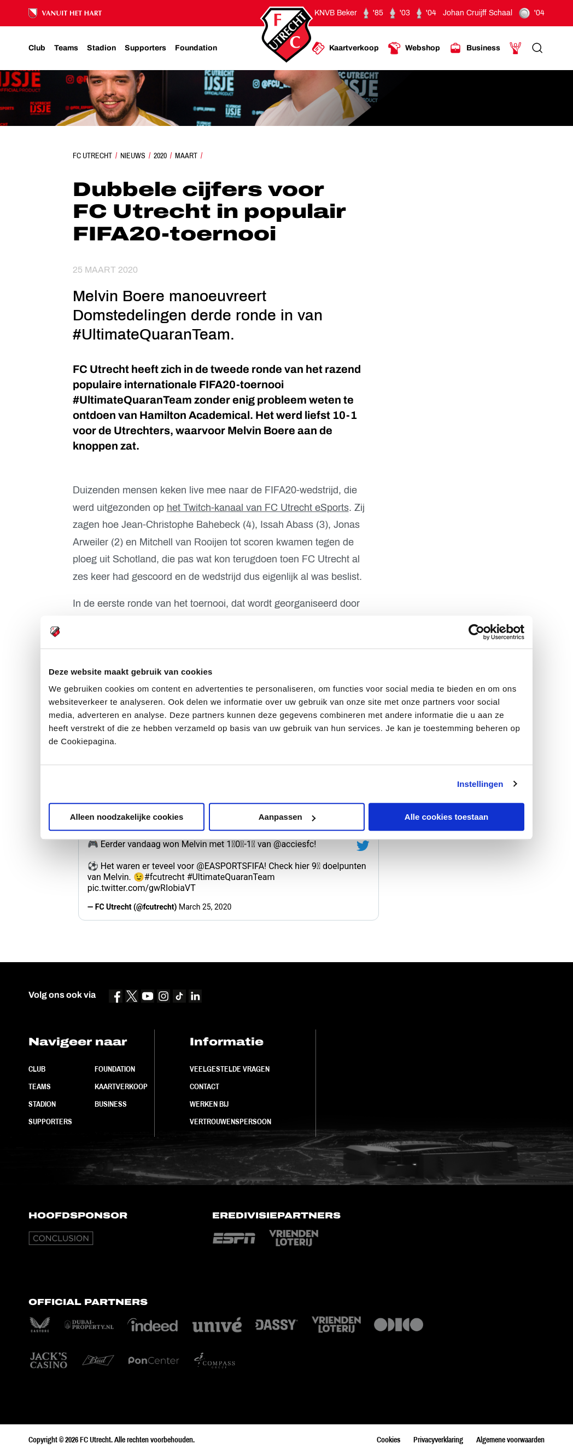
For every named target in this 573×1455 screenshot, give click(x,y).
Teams (39, 1086)
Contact (204, 1086)
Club (36, 1069)
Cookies (388, 1440)
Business (111, 1104)
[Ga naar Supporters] (145, 48)
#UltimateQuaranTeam (231, 877)
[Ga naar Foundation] (196, 48)
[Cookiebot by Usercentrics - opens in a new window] (476, 632)
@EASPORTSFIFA (230, 866)
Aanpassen (287, 816)
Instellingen (480, 784)
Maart (186, 155)
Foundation (115, 1069)
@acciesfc (293, 844)
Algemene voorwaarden (510, 1440)
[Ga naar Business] (474, 48)
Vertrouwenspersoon (230, 1121)
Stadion (42, 1104)
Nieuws (132, 155)
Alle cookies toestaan (446, 816)
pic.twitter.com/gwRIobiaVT (141, 888)
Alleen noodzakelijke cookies (127, 816)
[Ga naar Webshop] (414, 48)
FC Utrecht (92, 155)
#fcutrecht (164, 877)
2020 (160, 155)
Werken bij (209, 1104)
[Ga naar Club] (36, 48)
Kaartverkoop (121, 1086)
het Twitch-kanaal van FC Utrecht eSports (258, 507)
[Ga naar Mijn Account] (515, 48)
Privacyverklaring (438, 1440)
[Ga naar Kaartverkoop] (345, 48)
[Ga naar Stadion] (101, 48)
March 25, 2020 (205, 906)
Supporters (50, 1121)
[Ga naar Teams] (66, 48)
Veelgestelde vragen (230, 1069)
